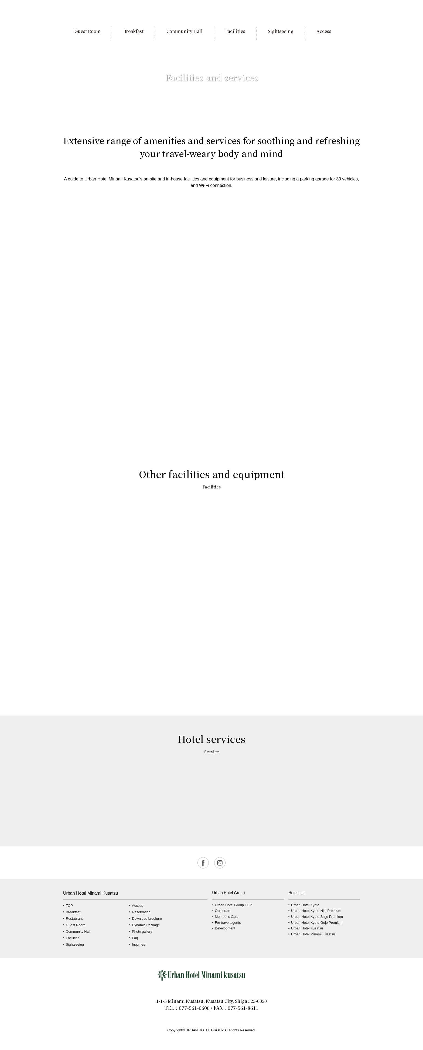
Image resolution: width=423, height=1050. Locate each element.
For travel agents (228, 923)
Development (225, 928)
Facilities (72, 938)
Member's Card (226, 917)
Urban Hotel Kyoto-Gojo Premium (317, 923)
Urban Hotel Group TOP (233, 905)
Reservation (141, 912)
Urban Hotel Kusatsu (307, 928)
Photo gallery (142, 931)
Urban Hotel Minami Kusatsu (313, 934)
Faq (135, 938)
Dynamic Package (146, 925)
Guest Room (75, 925)
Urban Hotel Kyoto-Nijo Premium (316, 911)
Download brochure (147, 918)
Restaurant (74, 918)
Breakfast (73, 912)
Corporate (222, 911)
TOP (69, 906)
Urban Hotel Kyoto (305, 905)
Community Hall (78, 931)
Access (137, 906)
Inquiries (138, 944)
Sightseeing (75, 944)
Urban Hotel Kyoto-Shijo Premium (317, 917)
